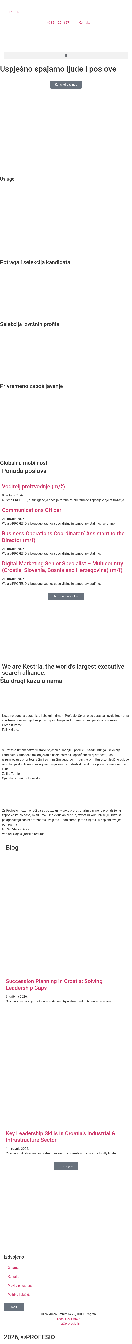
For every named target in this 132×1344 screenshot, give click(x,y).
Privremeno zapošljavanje (31, 386)
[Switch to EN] (17, 12)
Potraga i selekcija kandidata (35, 262)
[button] (66, 55)
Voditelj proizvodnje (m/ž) (33, 486)
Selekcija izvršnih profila (29, 324)
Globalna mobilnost (23, 463)
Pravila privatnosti (20, 1286)
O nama (13, 1268)
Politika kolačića (19, 1295)
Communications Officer (31, 510)
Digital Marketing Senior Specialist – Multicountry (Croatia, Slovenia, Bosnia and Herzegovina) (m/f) (62, 566)
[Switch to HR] (9, 12)
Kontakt (13, 1277)
